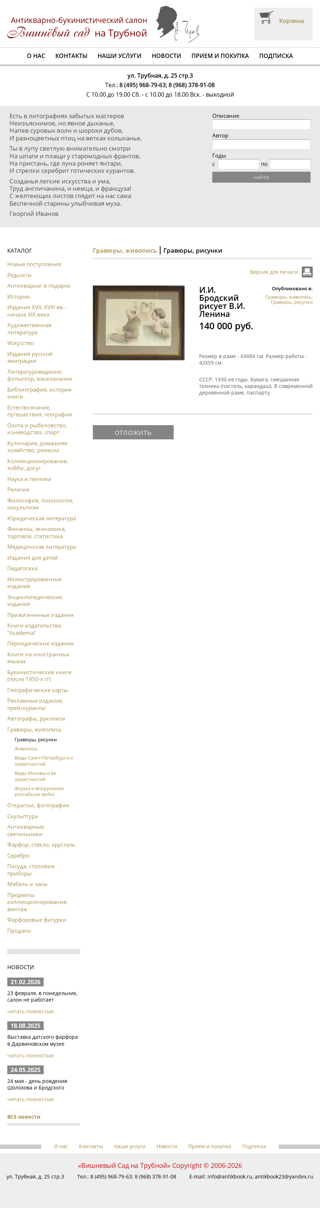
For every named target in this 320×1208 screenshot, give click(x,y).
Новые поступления (34, 264)
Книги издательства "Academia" (34, 629)
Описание (225, 115)
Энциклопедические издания (34, 600)
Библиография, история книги (39, 393)
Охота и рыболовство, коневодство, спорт (37, 429)
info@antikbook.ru (230, 1176)
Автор (220, 135)
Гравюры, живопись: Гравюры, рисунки (289, 299)
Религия (18, 489)
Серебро (18, 855)
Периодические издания (40, 643)
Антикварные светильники (25, 830)
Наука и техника (29, 478)
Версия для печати (274, 271)
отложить (133, 431)
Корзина (291, 21)
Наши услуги (120, 56)
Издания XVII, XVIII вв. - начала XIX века (37, 310)
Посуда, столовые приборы (31, 869)
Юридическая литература (41, 518)
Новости (166, 56)
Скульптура (22, 816)
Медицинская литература (41, 546)
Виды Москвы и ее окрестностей (35, 776)
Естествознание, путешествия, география (39, 411)
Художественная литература (29, 328)
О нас (36, 56)
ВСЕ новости (23, 1116)
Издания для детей (32, 557)
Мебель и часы (27, 883)
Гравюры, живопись (34, 729)
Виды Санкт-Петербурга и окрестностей (44, 760)
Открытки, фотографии (38, 805)
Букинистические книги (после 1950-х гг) (39, 675)
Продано (19, 930)
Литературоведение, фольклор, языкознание (39, 375)
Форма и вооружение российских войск (39, 791)
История (18, 296)
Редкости (19, 275)
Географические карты (37, 690)
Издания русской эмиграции (30, 357)
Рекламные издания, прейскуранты (35, 704)
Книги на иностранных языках (38, 657)
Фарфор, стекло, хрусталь (41, 844)
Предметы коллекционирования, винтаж (37, 902)
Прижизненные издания (40, 614)
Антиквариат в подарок (39, 285)
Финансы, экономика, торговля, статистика (36, 532)
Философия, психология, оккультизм (40, 504)
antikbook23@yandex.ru (284, 1176)
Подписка (276, 56)
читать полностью (30, 1011)
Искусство (20, 342)
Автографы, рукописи (36, 718)
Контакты (71, 56)
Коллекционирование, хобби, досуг (37, 464)
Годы (219, 155)
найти (261, 177)
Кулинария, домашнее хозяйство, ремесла (37, 446)
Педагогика (22, 568)
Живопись (26, 748)
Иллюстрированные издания (34, 582)
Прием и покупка (220, 56)
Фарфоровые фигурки (36, 919)
